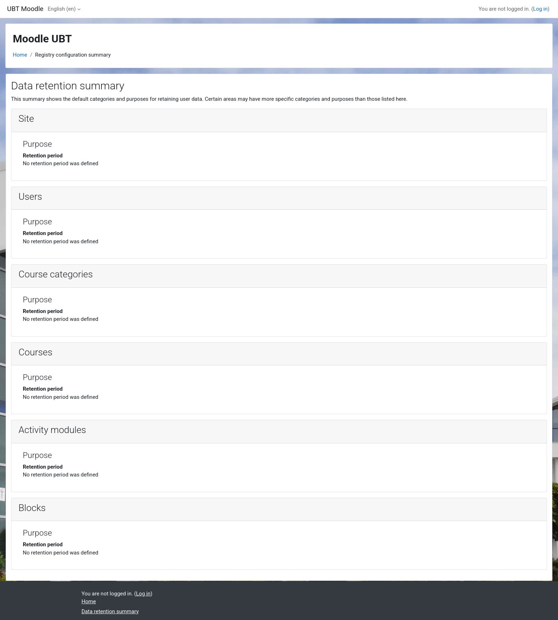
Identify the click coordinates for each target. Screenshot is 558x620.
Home (20, 55)
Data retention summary (110, 611)
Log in (540, 9)
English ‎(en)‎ (62, 9)
